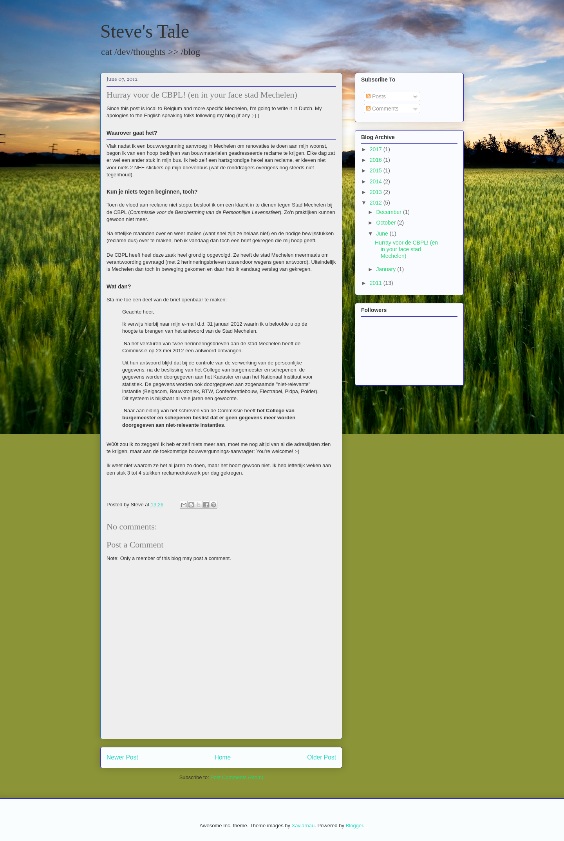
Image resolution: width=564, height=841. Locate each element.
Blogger (354, 825)
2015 (376, 170)
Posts (376, 96)
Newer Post (122, 757)
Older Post (321, 757)
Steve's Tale (144, 31)
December (389, 212)
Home (223, 757)
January (386, 269)
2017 (376, 149)
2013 (376, 192)
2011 (376, 283)
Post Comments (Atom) (236, 777)
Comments (382, 108)
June (382, 233)
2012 (376, 202)
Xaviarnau (303, 825)
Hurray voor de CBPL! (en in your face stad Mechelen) (406, 249)
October (386, 222)
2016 (376, 160)
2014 (376, 181)
